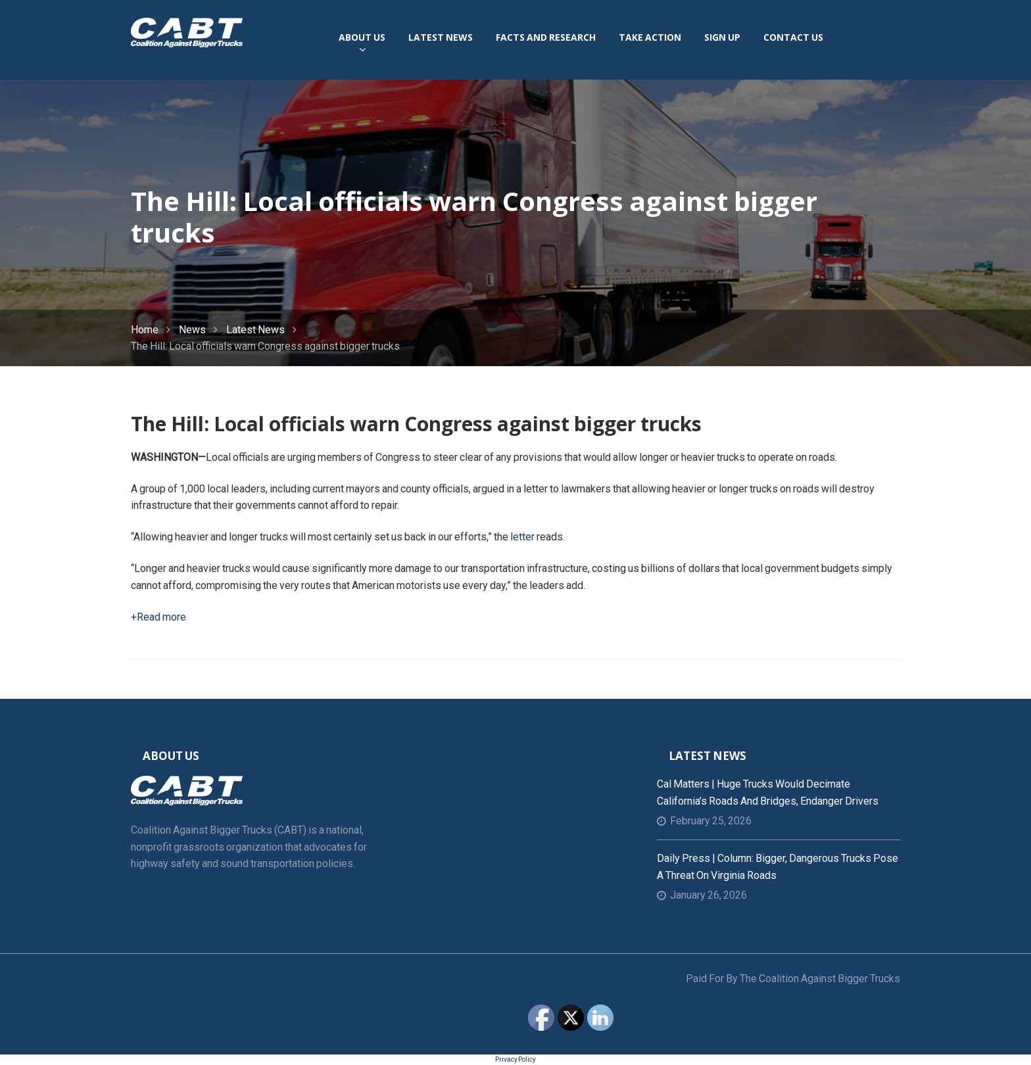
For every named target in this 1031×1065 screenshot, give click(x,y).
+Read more (158, 617)
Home (144, 329)
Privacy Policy (515, 1059)
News (192, 329)
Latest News (255, 329)
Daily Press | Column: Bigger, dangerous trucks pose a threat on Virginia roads (777, 867)
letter (522, 537)
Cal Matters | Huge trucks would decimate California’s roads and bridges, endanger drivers (767, 792)
